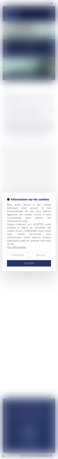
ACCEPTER (29, 263)
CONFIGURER (17, 255)
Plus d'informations (16, 247)
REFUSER (40, 255)
